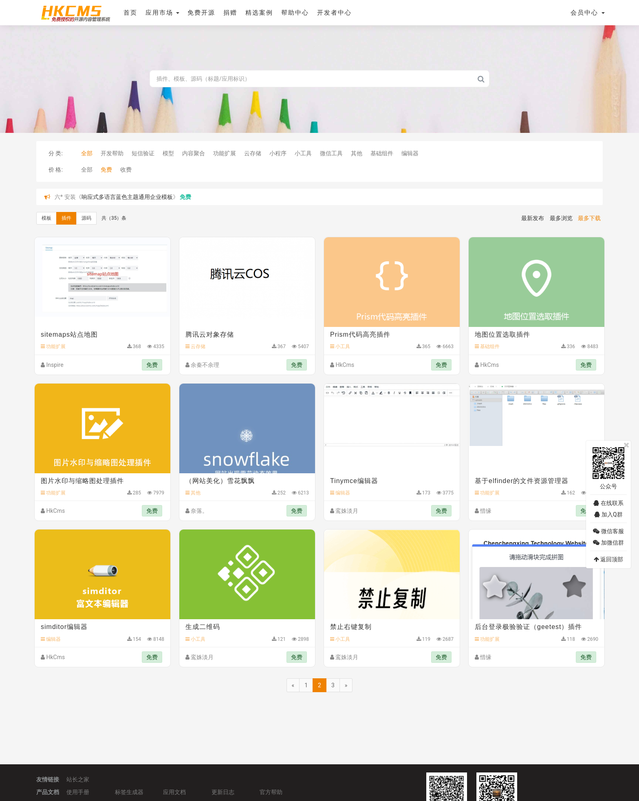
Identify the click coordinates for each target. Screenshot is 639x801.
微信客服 (608, 531)
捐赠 (229, 12)
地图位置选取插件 (502, 334)
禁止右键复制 (351, 626)
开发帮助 (112, 153)
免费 (106, 169)
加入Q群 (608, 514)
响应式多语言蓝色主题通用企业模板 (127, 197)
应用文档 (174, 791)
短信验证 (143, 153)
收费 (126, 169)
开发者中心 (333, 12)
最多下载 (589, 218)
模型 (168, 153)
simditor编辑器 (64, 626)
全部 (87, 153)
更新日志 (223, 791)
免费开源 (200, 12)
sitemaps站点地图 (69, 334)
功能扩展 (224, 153)
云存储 (252, 153)
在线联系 (608, 503)
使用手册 (77, 791)
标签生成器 (129, 791)
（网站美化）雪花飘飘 (220, 480)
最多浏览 (561, 218)
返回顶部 (608, 559)
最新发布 (532, 218)
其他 (356, 153)
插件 (66, 218)
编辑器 (410, 153)
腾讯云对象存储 (209, 334)
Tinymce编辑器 (354, 480)
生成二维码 (202, 626)
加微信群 (608, 542)
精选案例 (258, 12)
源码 (86, 218)
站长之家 (77, 778)
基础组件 (381, 153)
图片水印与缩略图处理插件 (82, 480)
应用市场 (161, 12)
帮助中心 (294, 12)
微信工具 (331, 153)
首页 (129, 12)
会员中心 (588, 12)
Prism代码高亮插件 (360, 334)
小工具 (303, 153)
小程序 (277, 153)
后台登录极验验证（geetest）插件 (528, 626)
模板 (46, 218)
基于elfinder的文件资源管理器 (521, 480)
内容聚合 (193, 153)
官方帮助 (271, 791)
